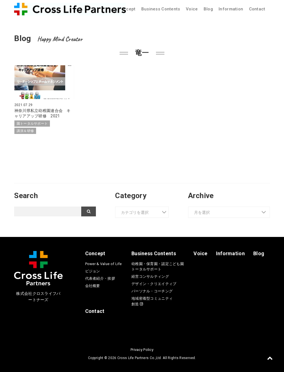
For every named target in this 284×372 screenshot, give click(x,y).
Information (231, 9)
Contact (257, 9)
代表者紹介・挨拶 (100, 278)
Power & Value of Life (103, 263)
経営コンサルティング (150, 276)
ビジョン (92, 270)
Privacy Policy (142, 349)
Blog (208, 9)
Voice (192, 9)
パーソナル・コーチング (152, 291)
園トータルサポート (32, 123)
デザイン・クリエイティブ (153, 283)
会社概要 (92, 285)
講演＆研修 (25, 131)
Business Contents (160, 9)
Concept (126, 9)
